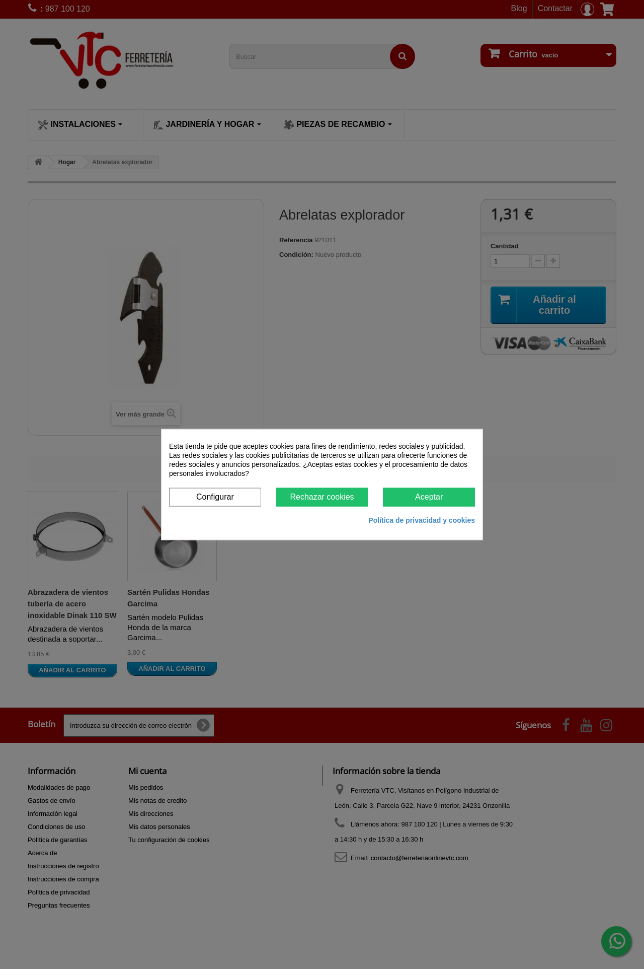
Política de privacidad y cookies (421, 520)
